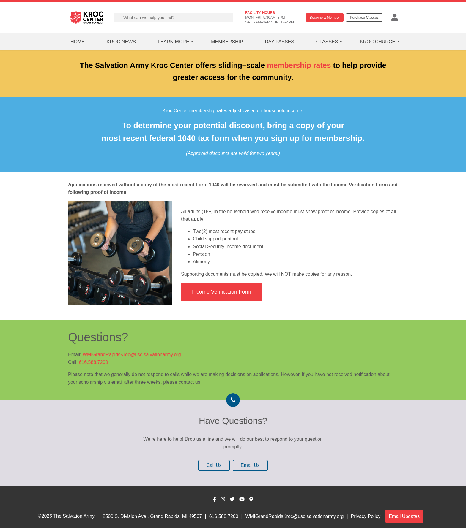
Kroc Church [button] (378, 41)
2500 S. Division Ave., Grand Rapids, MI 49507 (152, 516)
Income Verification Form (221, 292)
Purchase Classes (364, 17)
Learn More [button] (173, 41)
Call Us (214, 465)
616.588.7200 (93, 362)
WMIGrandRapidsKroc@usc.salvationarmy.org (132, 354)
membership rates (299, 65)
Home (77, 41)
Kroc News (121, 41)
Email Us (250, 465)
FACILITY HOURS (260, 13)
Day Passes (279, 41)
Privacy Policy (366, 516)
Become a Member (325, 17)
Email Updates (404, 516)
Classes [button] (327, 41)
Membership (227, 41)
